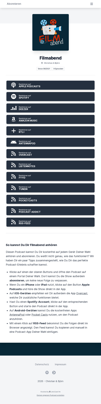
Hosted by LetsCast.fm (50, 392)
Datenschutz (42, 364)
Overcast (81, 293)
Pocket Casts (39, 314)
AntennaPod (16, 314)
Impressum (60, 364)
